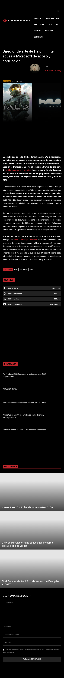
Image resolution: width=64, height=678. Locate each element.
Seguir (57, 293)
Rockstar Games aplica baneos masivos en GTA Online (24, 402)
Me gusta (56, 288)
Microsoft (23, 269)
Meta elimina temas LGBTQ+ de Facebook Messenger (24, 429)
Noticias (7, 81)
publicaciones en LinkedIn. (18, 170)
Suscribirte (55, 304)
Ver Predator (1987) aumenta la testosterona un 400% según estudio (24, 375)
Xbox (31, 269)
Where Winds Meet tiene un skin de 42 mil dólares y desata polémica (23, 416)
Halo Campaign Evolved (25, 239)
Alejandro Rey (53, 70)
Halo (16, 269)
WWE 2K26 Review (10, 389)
